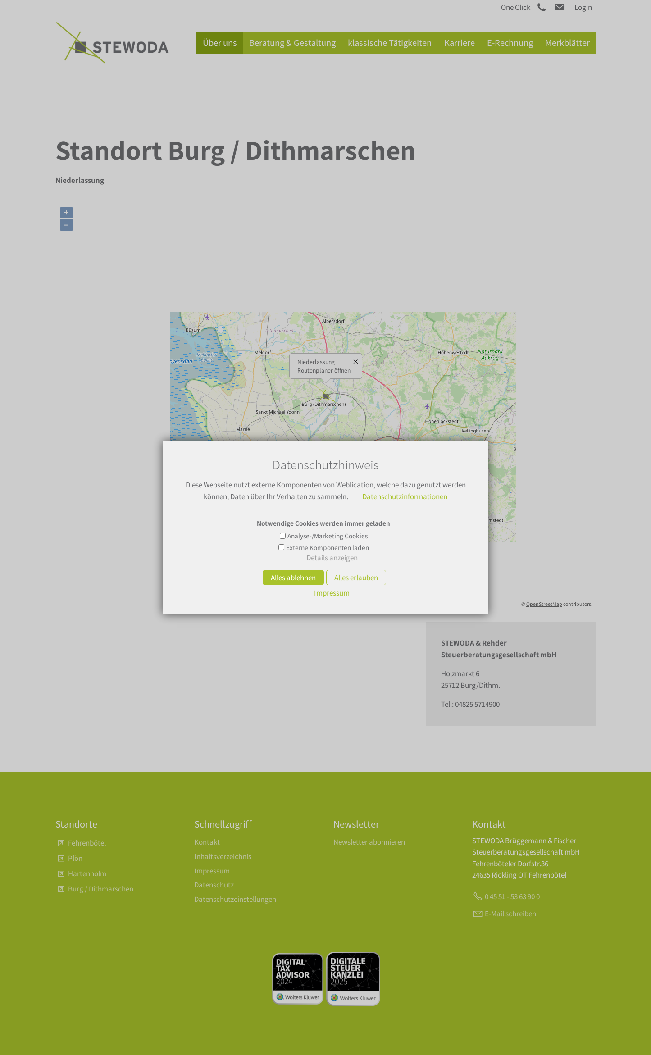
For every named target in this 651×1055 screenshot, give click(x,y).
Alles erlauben (356, 577)
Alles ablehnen (293, 577)
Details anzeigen (332, 558)
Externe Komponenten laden (327, 547)
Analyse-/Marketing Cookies (327, 535)
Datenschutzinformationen (404, 496)
